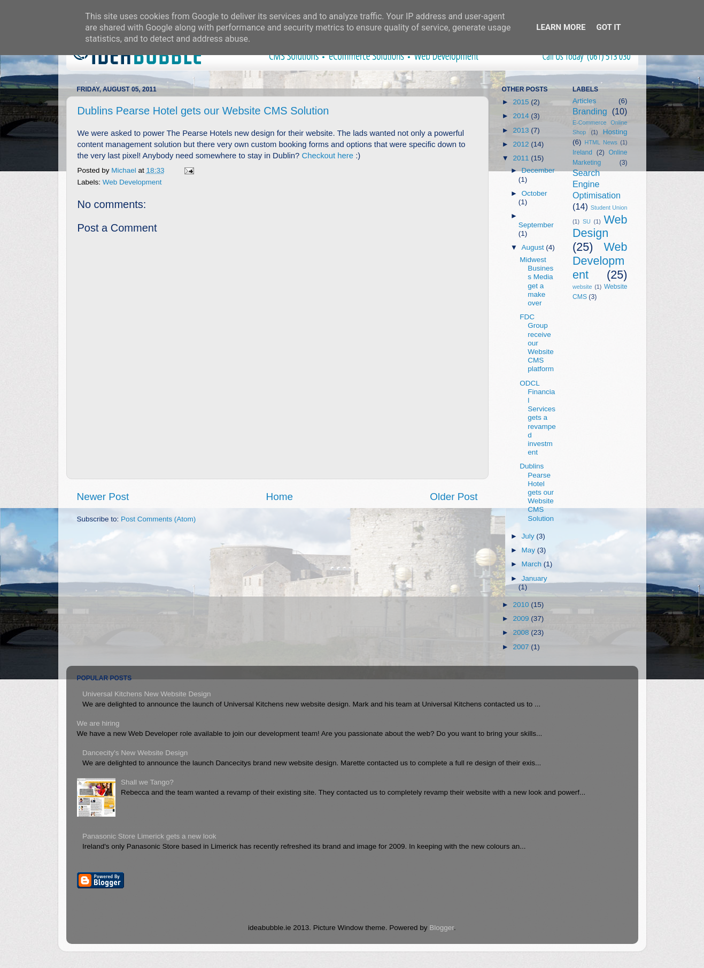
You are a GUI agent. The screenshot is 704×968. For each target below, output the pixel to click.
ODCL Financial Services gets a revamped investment (538, 418)
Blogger (441, 928)
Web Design (600, 226)
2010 (522, 605)
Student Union (609, 207)
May (529, 550)
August (534, 247)
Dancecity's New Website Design (135, 753)
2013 (522, 130)
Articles (584, 101)
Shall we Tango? (147, 782)
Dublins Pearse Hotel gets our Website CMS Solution (203, 111)
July (529, 536)
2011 (522, 158)
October (534, 193)
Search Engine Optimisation (597, 184)
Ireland (582, 152)
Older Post (453, 496)
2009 (522, 618)
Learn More (560, 27)
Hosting (615, 132)
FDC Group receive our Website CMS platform (537, 343)
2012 (522, 144)
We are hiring (98, 723)
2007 (522, 647)
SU (587, 221)
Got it (608, 27)
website (582, 286)
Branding (590, 111)
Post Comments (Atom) (158, 519)
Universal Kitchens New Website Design (146, 694)
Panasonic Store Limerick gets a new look (149, 836)
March (533, 564)
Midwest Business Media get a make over (536, 281)
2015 (522, 102)
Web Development (132, 182)
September (536, 225)
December (538, 170)
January (534, 578)
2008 (522, 632)
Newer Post (103, 496)
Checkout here (327, 155)
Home (279, 496)
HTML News (601, 142)
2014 (522, 116)
